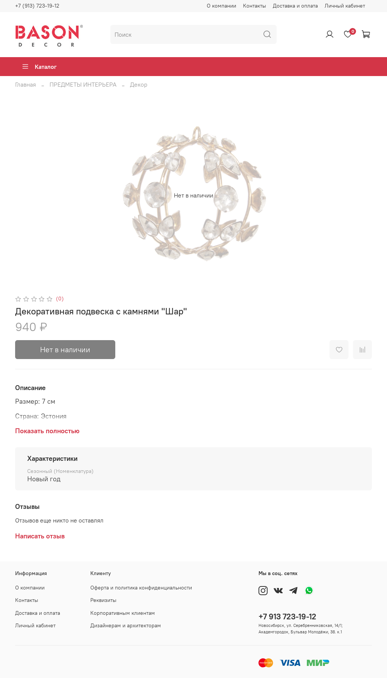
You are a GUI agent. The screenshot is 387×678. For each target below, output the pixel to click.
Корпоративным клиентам (122, 613)
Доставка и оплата (295, 5)
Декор (138, 84)
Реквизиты (103, 600)
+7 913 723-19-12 (287, 616)
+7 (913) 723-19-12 (37, 5)
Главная (25, 84)
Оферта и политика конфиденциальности (141, 587)
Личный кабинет (345, 5)
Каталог (39, 66)
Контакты (254, 5)
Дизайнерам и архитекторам (125, 625)
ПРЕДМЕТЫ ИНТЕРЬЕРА (83, 84)
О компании (221, 5)
